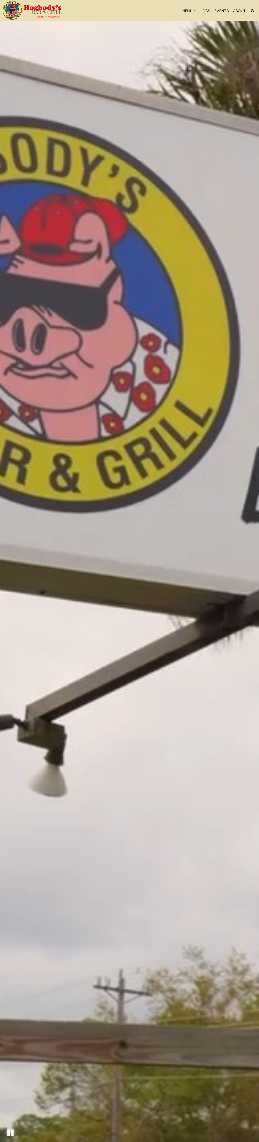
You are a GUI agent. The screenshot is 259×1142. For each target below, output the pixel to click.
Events (221, 11)
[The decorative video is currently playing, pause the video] (10, 1133)
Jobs (205, 11)
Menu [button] (189, 11)
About (239, 11)
